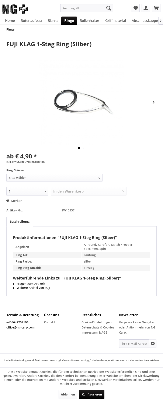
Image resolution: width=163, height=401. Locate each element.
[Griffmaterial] (115, 21)
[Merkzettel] (135, 8)
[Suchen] (108, 8)
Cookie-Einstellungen (97, 322)
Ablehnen (68, 394)
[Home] (10, 21)
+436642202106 (17, 322)
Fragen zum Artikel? (29, 284)
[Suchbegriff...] (86, 8)
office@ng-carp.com (20, 327)
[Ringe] (69, 21)
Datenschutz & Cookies (98, 327)
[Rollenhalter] (89, 21)
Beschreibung (20, 221)
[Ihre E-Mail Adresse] (134, 343)
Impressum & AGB (94, 332)
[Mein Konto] (146, 8)
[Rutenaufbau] (31, 21)
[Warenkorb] (156, 8)
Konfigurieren (92, 394)
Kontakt (49, 322)
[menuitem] (86, 8)
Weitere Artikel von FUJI (31, 288)
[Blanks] (53, 21)
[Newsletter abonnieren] (152, 343)
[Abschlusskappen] (146, 21)
